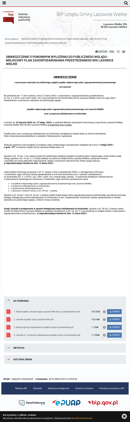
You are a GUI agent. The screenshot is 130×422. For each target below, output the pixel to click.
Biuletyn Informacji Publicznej (16, 20)
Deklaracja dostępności (58, 388)
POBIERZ (114, 312)
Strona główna (11, 39)
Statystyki (37, 388)
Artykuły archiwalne (84, 388)
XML (111, 51)
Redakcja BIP (21, 388)
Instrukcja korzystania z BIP (111, 388)
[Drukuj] (124, 51)
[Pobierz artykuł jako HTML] (118, 51)
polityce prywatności (83, 418)
